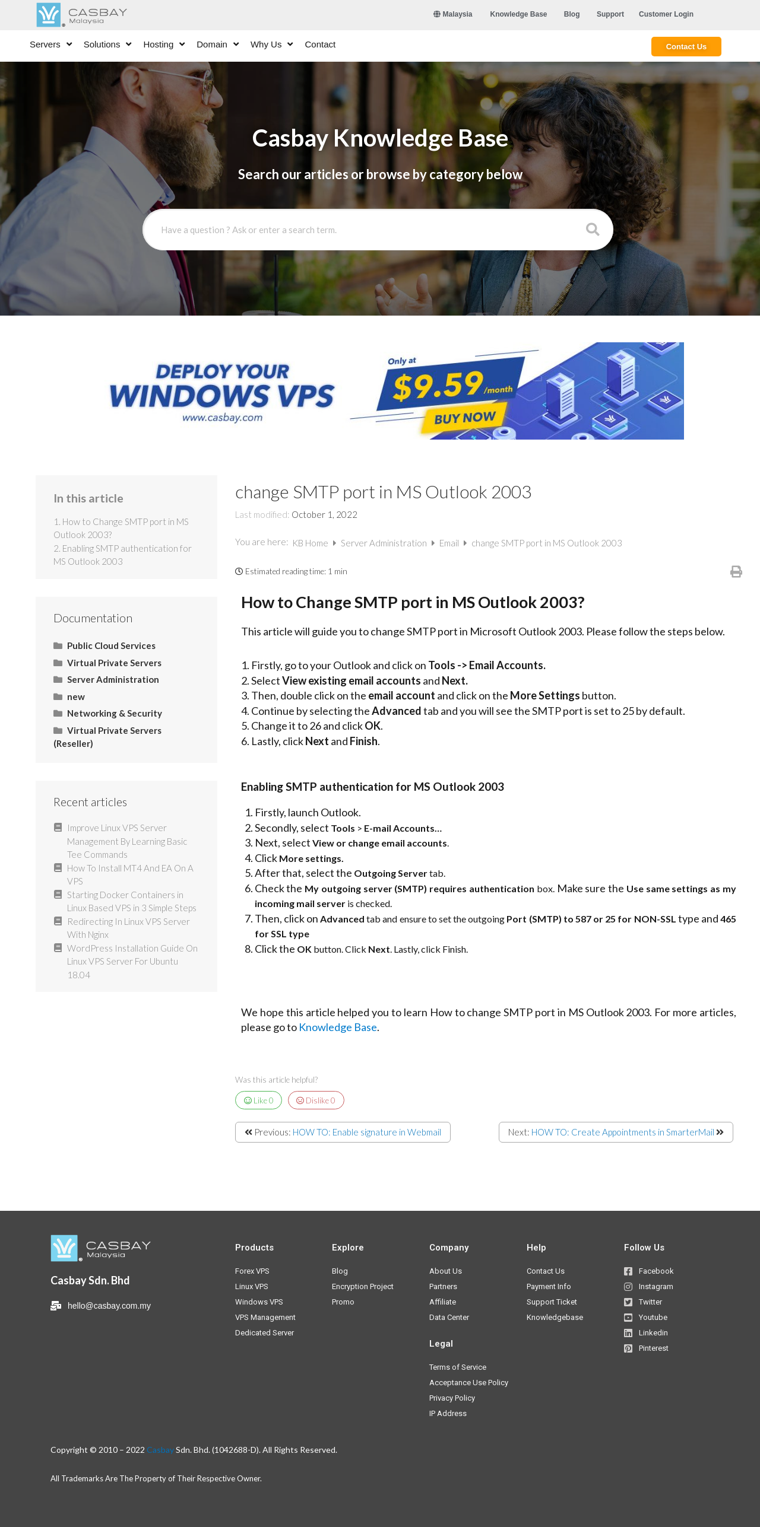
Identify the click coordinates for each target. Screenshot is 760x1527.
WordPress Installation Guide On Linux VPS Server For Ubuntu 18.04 (132, 961)
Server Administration (385, 542)
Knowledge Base (338, 1026)
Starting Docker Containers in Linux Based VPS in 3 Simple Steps (132, 901)
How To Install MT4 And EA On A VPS (130, 875)
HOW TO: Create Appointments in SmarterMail (622, 1132)
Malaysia (452, 14)
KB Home (311, 542)
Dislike (315, 1100)
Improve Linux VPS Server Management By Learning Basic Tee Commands (127, 841)
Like (259, 1100)
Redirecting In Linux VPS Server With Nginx (128, 928)
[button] (518, 14)
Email (450, 542)
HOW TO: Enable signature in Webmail (367, 1132)
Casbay (160, 1450)
